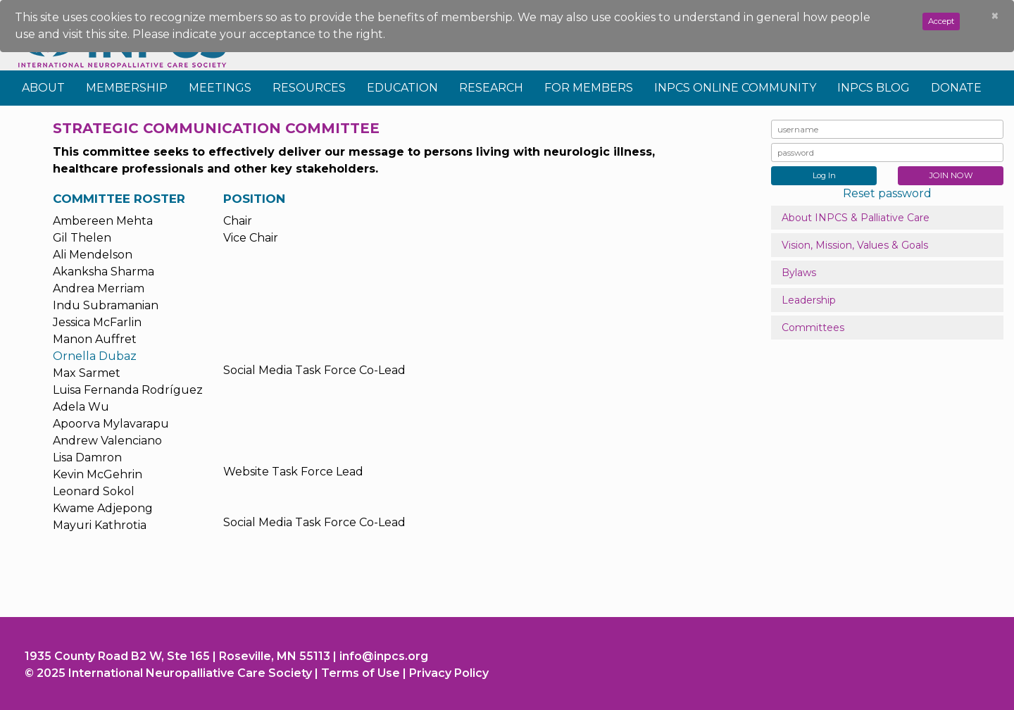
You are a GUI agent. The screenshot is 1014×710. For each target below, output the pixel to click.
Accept (941, 21)
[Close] (995, 16)
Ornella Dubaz (95, 356)
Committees (813, 327)
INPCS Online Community (735, 87)
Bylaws (799, 272)
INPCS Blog (873, 87)
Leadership (809, 300)
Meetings (220, 87)
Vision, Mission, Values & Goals (855, 245)
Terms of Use (360, 673)
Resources (309, 87)
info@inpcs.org (383, 656)
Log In (824, 175)
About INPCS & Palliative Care (856, 217)
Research (491, 87)
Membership (127, 87)
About (43, 87)
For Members (588, 87)
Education (402, 87)
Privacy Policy (449, 673)
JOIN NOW (951, 175)
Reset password (887, 193)
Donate (956, 87)
